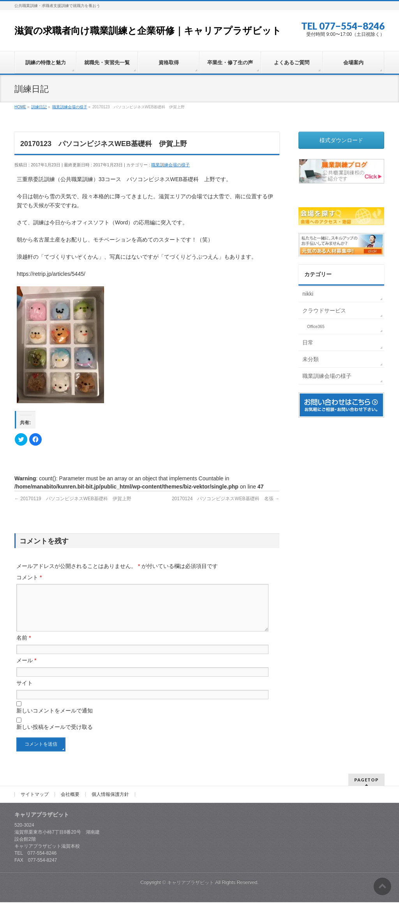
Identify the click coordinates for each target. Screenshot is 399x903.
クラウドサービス (324, 310)
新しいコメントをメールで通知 (54, 720)
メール (26, 670)
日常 (307, 342)
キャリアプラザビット (190, 883)
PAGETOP (366, 780)
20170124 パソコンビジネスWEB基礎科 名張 (225, 498)
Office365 (316, 326)
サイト (24, 692)
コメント (29, 577)
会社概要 (70, 795)
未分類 (310, 359)
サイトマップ (35, 795)
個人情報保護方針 (110, 795)
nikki (307, 294)
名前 (23, 647)
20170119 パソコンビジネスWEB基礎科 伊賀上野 (72, 498)
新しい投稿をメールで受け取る (54, 736)
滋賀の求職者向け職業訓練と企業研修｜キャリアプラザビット (147, 30)
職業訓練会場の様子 (170, 164)
